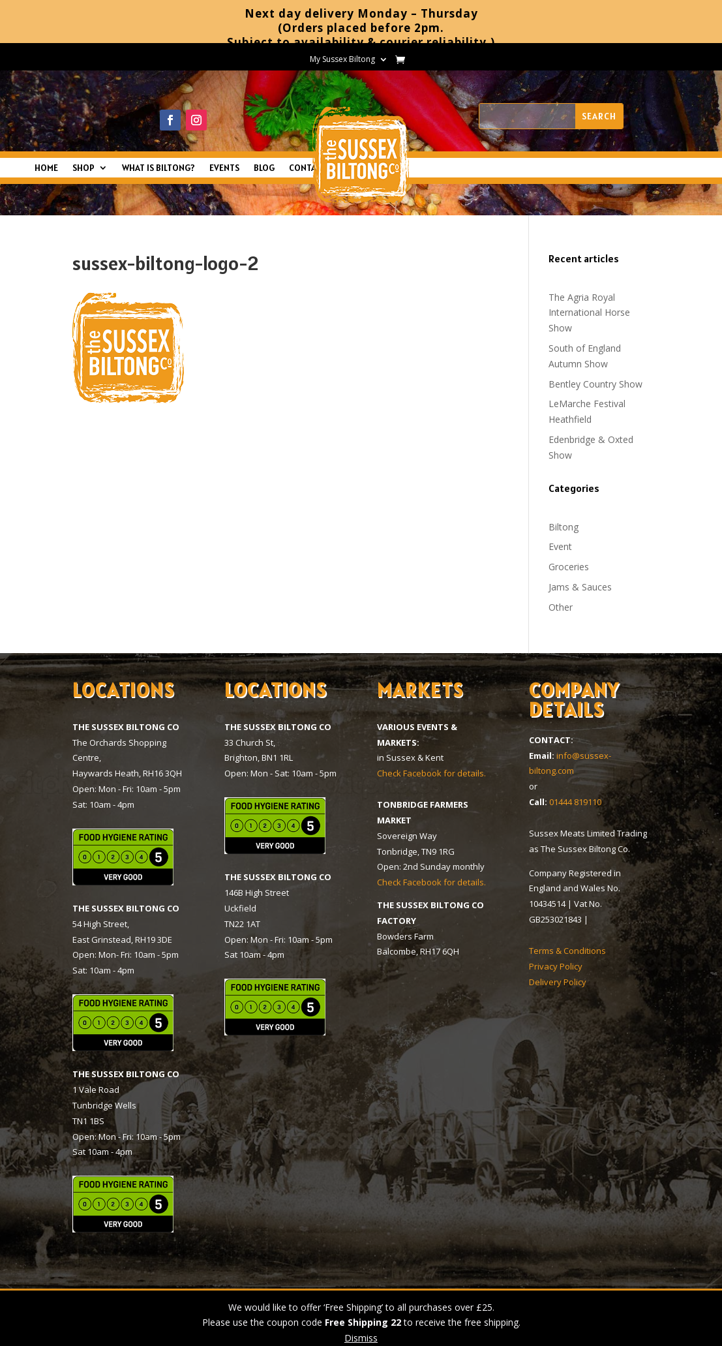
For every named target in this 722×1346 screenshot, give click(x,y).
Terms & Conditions (567, 950)
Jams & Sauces (580, 587)
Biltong (564, 527)
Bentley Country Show (595, 384)
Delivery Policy (557, 982)
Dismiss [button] (361, 1338)
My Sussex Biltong (342, 60)
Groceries (569, 566)
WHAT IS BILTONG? (158, 168)
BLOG (264, 168)
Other (561, 607)
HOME (46, 168)
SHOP (83, 168)
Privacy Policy (555, 966)
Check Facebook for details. (431, 773)
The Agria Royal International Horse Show (589, 313)
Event (560, 546)
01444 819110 (575, 802)
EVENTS (224, 168)
